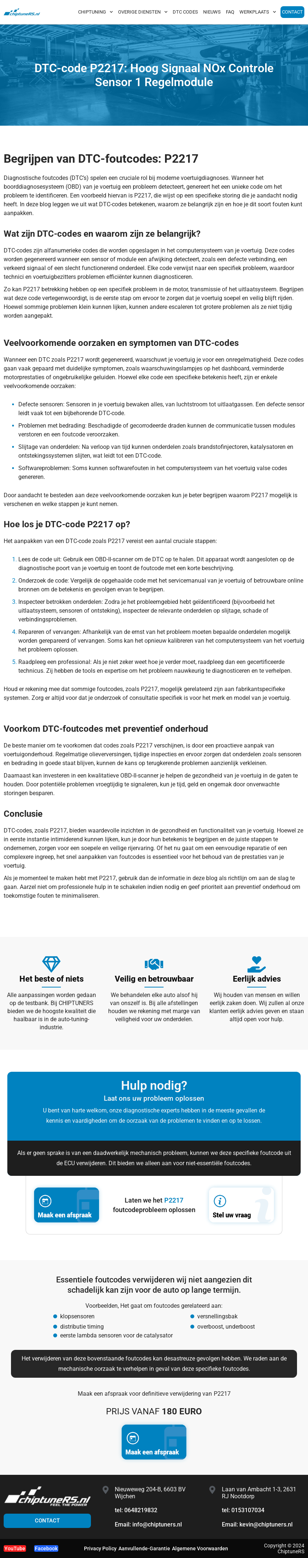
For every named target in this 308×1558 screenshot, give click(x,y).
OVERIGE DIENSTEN (143, 12)
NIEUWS (212, 12)
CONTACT (292, 12)
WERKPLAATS (257, 12)
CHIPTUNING (95, 12)
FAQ (230, 12)
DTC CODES (185, 12)
